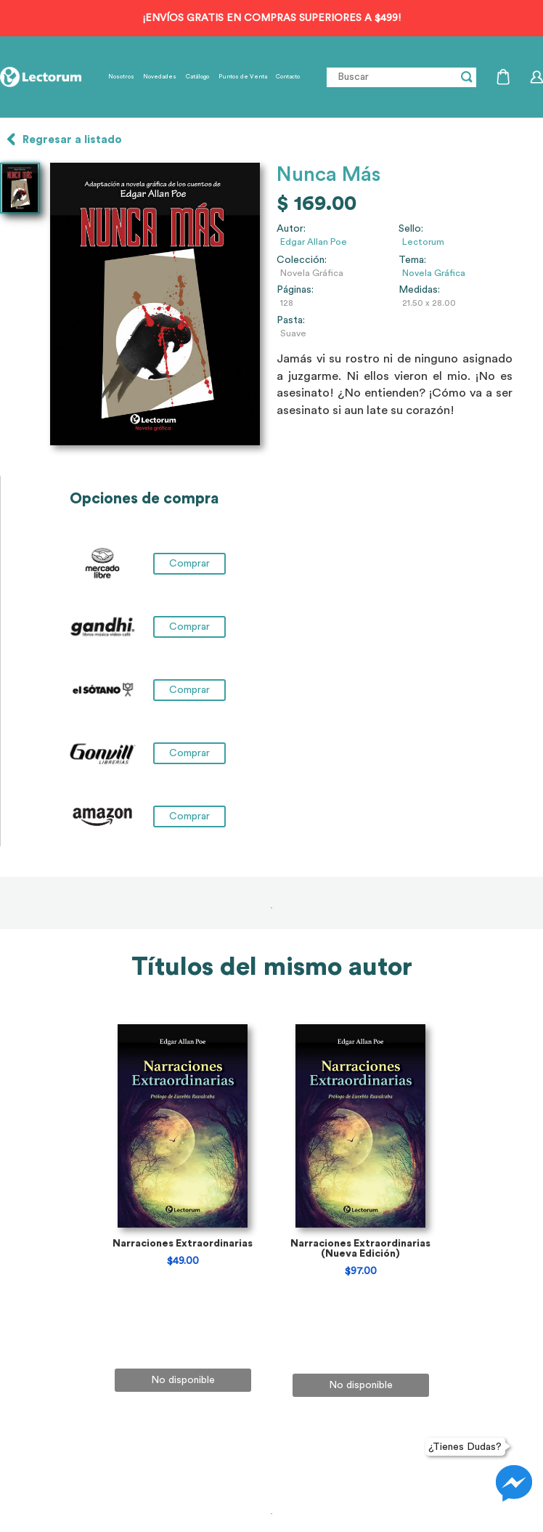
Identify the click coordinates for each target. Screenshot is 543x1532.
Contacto (288, 77)
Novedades (159, 77)
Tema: (412, 260)
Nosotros (121, 77)
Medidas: (419, 290)
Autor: (291, 229)
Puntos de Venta (243, 77)
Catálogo (197, 77)
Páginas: (295, 290)
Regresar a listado (72, 139)
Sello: (411, 229)
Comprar (189, 564)
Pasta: (291, 320)
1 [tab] (271, 908)
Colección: (302, 260)
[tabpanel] (182, 1254)
